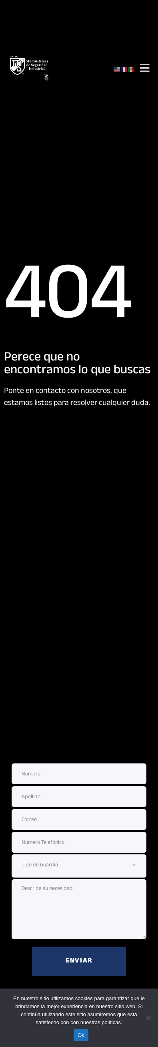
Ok (81, 1035)
